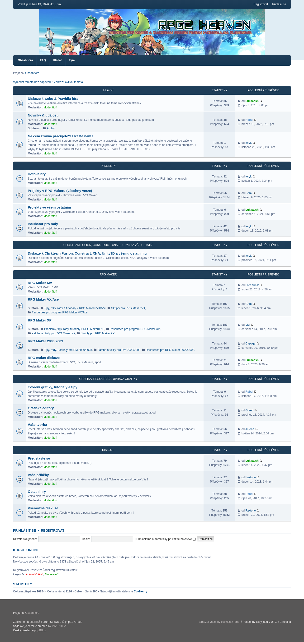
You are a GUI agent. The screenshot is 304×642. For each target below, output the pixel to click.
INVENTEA (59, 626)
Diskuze (108, 450)
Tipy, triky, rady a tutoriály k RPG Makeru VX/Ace (75, 308)
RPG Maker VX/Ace (43, 299)
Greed (249, 410)
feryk (248, 142)
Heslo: (86, 539)
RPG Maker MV (40, 283)
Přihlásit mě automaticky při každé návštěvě (166, 539)
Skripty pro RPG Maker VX (128, 308)
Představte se (39, 458)
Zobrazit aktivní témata (68, 82)
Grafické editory (41, 408)
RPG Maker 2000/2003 (45, 341)
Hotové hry (37, 174)
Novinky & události (43, 115)
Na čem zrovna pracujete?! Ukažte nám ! (60, 136)
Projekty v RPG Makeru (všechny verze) (60, 191)
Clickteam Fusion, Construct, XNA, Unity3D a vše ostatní (108, 245)
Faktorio (250, 477)
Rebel (249, 119)
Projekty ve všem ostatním (49, 207)
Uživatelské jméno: (25, 539)
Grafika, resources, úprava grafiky (108, 379)
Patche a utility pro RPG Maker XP (53, 333)
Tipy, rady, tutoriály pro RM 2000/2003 (68, 350)
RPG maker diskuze (44, 358)
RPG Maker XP (40, 320)
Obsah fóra (25, 60)
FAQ (43, 60)
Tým (72, 60)
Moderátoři (50, 107)
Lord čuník (252, 285)
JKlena (249, 429)
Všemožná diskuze (43, 508)
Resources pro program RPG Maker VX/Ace (59, 312)
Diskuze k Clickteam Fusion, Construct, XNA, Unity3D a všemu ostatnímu (87, 253)
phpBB (33, 621)
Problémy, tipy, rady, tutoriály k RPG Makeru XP (74, 329)
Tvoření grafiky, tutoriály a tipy (52, 387)
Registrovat (261, 4)
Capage (250, 343)
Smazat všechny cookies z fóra (218, 621)
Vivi (247, 324)
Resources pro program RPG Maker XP (135, 329)
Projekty (108, 165)
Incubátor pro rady (43, 224)
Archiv (51, 128)
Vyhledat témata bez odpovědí (32, 82)
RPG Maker (108, 274)
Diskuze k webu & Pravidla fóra (53, 99)
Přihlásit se (279, 4)
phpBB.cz (40, 630)
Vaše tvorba (37, 425)
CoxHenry (140, 591)
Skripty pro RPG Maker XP (98, 333)
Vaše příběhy (38, 475)
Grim (248, 193)
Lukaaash (251, 101)
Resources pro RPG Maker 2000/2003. (170, 350)
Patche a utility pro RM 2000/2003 (118, 350)
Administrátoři (34, 574)
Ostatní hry (37, 491)
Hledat (57, 60)
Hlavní (108, 90)
